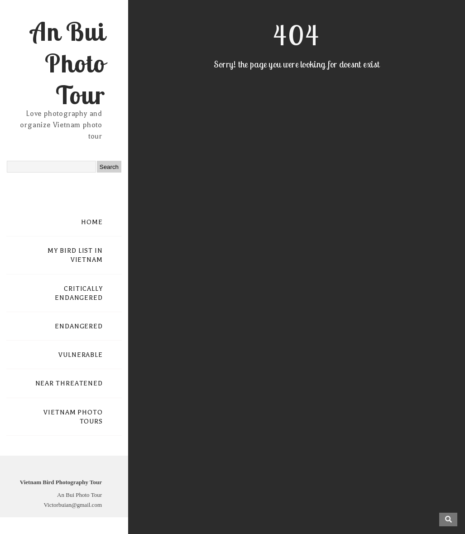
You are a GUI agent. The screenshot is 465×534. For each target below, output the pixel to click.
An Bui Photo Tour (67, 63)
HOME (92, 222)
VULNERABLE (80, 355)
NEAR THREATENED (69, 383)
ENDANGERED (79, 326)
